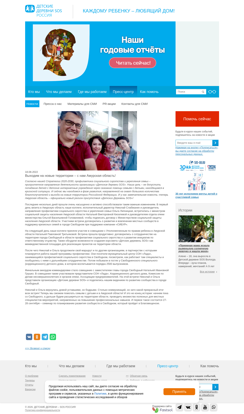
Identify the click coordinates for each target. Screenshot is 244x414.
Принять (179, 392)
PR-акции (109, 103)
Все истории (207, 271)
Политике (100, 393)
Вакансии (30, 389)
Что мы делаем (58, 92)
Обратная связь (138, 376)
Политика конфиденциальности (42, 410)
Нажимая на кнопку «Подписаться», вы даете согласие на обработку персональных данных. (197, 151)
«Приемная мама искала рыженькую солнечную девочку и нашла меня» (194, 248)
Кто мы (34, 92)
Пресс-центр (123, 92)
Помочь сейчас (197, 119)
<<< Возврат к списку (37, 348)
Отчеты (29, 384)
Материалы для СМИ (82, 103)
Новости (32, 103)
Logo (43, 11)
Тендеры (30, 380)
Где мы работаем (92, 92)
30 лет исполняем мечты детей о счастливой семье (196, 195)
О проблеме (31, 376)
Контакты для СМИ (135, 103)
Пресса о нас (53, 103)
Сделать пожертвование (72, 376)
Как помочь (149, 92)
